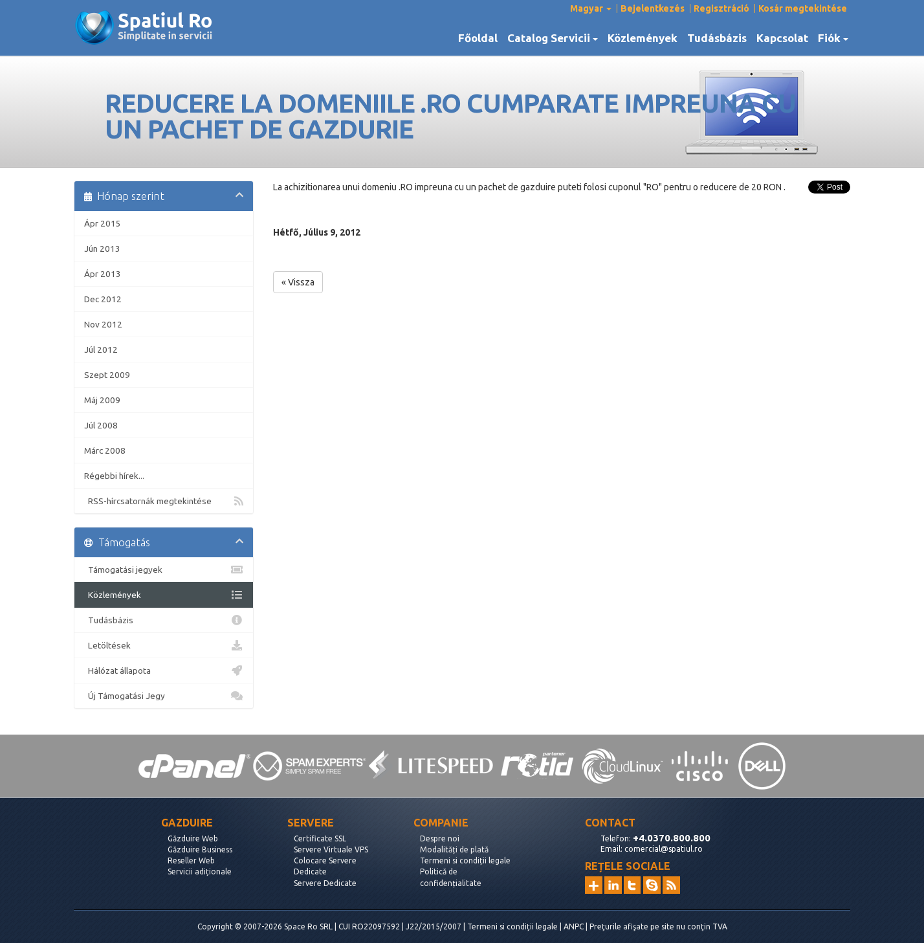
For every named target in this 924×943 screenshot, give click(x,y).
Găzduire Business (200, 849)
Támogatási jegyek (163, 569)
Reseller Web (191, 860)
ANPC (574, 926)
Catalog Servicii (552, 38)
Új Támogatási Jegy (163, 696)
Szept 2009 (107, 375)
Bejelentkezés (653, 8)
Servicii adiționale (200, 871)
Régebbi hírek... (114, 476)
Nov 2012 (103, 324)
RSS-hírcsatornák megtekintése (163, 501)
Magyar (590, 8)
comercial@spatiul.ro (663, 849)
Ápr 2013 (102, 274)
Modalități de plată (454, 849)
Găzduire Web (193, 838)
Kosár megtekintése (802, 8)
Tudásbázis (717, 38)
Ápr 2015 (102, 223)
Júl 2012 (101, 349)
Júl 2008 (101, 425)
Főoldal (478, 38)
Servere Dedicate (325, 883)
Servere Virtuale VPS (331, 849)
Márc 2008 (105, 450)
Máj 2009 (102, 400)
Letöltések (163, 645)
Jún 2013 (102, 248)
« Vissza (297, 282)
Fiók (833, 38)
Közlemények (642, 38)
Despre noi (439, 838)
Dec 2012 (103, 299)
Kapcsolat (782, 38)
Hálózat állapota (163, 670)
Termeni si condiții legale (465, 860)
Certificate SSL (320, 838)
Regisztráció (721, 8)
